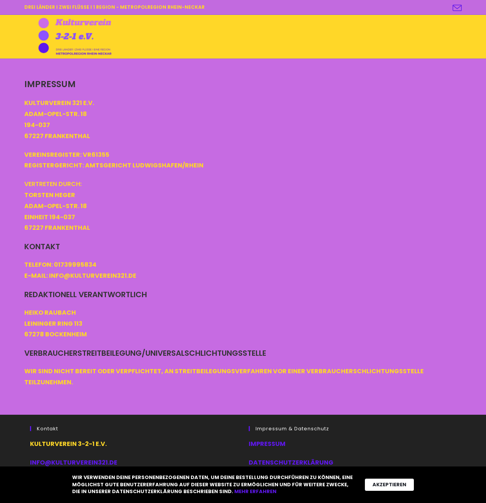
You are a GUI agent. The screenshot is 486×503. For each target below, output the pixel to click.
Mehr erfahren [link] (255, 491)
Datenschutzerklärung (291, 462)
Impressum (267, 443)
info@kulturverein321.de (73, 462)
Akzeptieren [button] (389, 484)
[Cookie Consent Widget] (243, 484)
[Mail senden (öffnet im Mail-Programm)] (456, 8)
